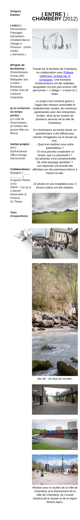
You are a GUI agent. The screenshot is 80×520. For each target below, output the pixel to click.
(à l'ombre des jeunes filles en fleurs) (19, 129)
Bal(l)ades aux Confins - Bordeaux (19, 83)
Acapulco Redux (20, 180)
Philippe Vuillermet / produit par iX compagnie (56, 76)
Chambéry (16, 97)
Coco (13, 183)
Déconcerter (17, 158)
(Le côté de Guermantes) (18, 120)
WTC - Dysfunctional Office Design (18, 151)
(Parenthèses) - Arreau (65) (19, 74)
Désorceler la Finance (18, 196)
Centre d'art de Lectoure (19, 91)
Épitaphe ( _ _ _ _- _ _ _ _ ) (20, 174)
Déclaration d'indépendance (20, 38)
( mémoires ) (18, 54)
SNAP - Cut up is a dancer (20, 189)
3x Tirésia (16, 201)
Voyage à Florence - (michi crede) (20, 47)
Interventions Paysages (18, 30)
